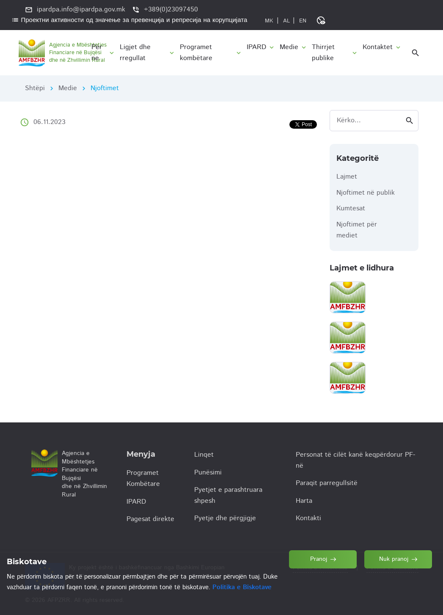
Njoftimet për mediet (356, 230)
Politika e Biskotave (242, 587)
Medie (67, 88)
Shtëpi (35, 88)
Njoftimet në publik (365, 193)
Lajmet (346, 177)
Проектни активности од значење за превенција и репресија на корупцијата (129, 20)
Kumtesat (350, 208)
